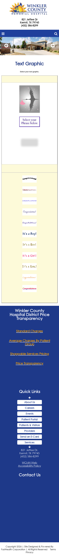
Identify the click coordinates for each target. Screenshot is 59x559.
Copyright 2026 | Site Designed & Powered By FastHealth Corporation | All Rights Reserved (27, 548)
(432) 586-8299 (29, 25)
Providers (29, 431)
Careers (29, 408)
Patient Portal (29, 419)
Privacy (29, 552)
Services (29, 442)
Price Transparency (29, 364)
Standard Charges (29, 331)
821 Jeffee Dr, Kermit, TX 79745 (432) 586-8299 (29, 453)
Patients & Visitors (29, 425)
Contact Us (29, 475)
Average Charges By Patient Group (29, 342)
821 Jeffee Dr (29, 19)
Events (29, 414)
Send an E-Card (29, 437)
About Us (29, 402)
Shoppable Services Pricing (29, 354)
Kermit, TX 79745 (29, 22)
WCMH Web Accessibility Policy (29, 465)
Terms (53, 549)
